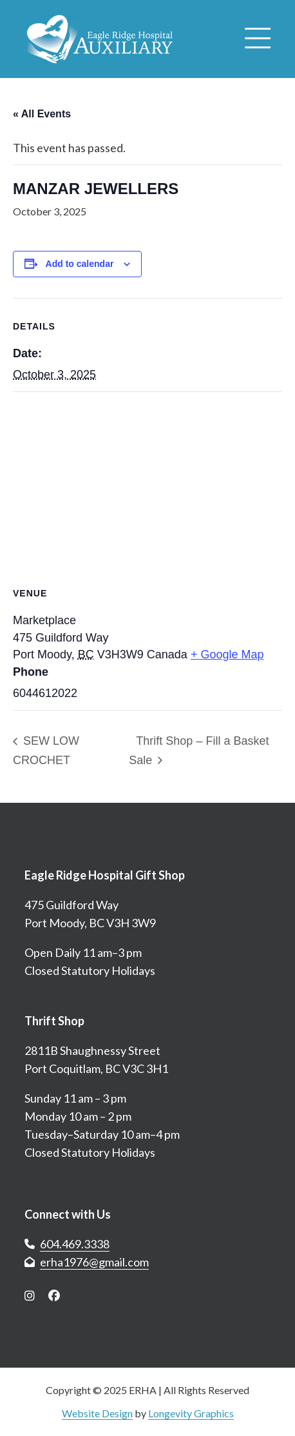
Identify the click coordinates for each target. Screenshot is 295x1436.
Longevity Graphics (191, 1413)
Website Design (97, 1413)
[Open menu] (258, 39)
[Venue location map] (147, 485)
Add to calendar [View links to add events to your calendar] (80, 264)
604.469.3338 (74, 1244)
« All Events (42, 113)
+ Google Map (227, 654)
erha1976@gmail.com (94, 1262)
